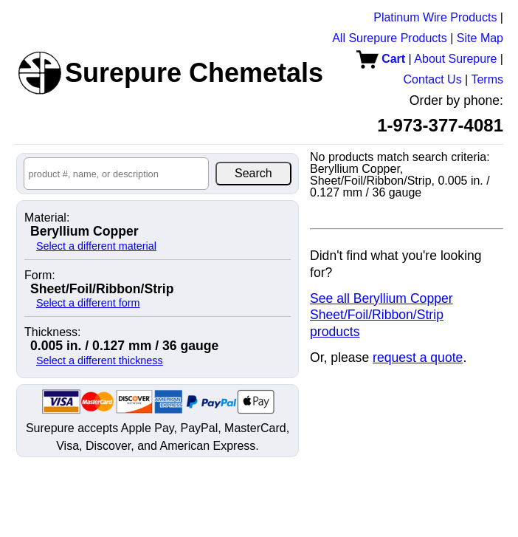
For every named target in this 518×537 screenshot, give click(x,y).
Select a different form (88, 303)
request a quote (418, 357)
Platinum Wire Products (435, 17)
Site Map (480, 38)
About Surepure (455, 58)
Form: (39, 275)
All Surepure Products (389, 38)
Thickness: (52, 332)
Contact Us (433, 79)
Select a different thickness (99, 360)
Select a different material (96, 246)
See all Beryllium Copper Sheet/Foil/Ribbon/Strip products (381, 315)
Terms (487, 79)
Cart (380, 58)
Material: (46, 218)
